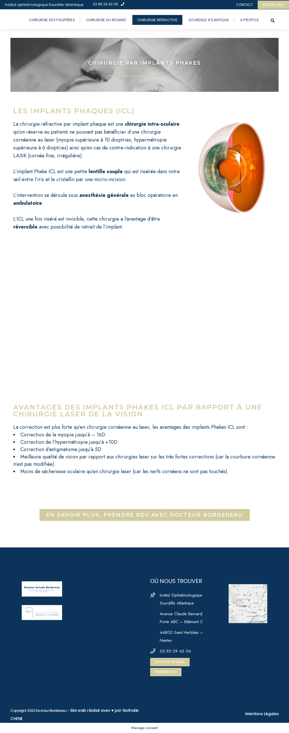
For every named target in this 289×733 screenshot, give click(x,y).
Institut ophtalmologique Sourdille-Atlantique (44, 4)
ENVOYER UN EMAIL (170, 662)
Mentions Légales (262, 714)
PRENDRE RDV (273, 4)
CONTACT (244, 4)
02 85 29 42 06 (108, 4)
